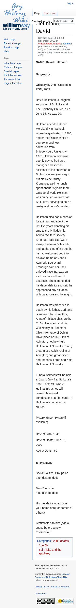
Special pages (11, 71)
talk (59, 43)
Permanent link (12, 79)
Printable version (13, 75)
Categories (44, 541)
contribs (67, 43)
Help (6, 51)
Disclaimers (41, 593)
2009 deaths (61, 541)
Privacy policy (42, 586)
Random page (11, 47)
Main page (9, 39)
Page (37, 13)
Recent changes (12, 43)
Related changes (13, 67)
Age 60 (43, 545)
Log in (70, 3)
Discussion (50, 13)
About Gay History (60, 586)
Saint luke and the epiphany (50, 551)
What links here (12, 63)
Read (33, 21)
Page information (13, 83)
